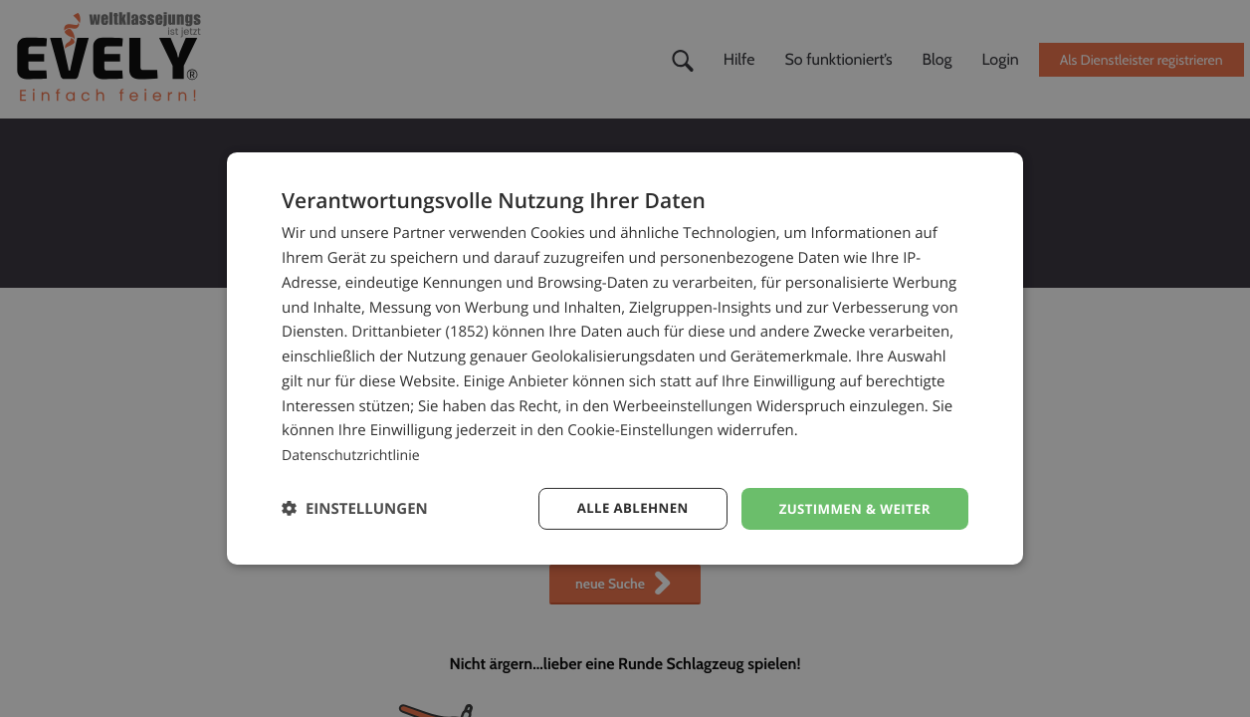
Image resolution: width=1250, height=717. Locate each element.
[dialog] (625, 359)
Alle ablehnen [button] (621, 508)
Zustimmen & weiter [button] (850, 508)
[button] (355, 508)
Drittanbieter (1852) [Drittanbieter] (419, 331)
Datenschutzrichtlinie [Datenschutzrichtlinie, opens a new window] (355, 454)
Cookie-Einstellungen (640, 429)
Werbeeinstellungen (682, 404)
